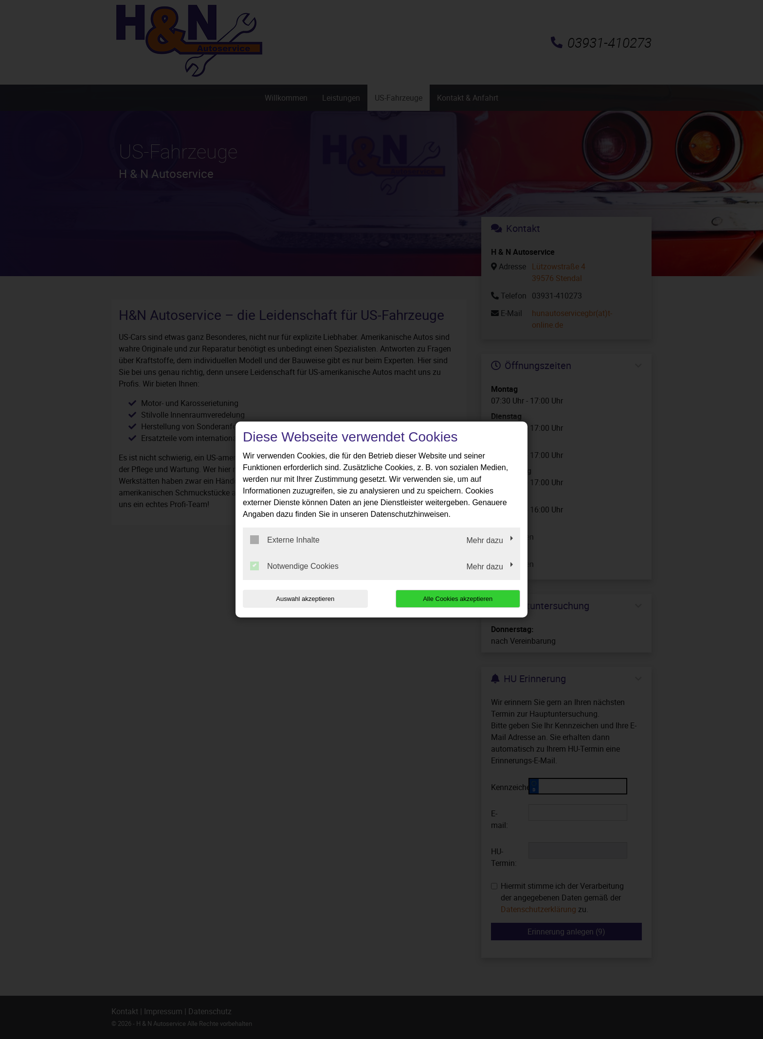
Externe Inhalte (285, 539)
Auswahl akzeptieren (305, 598)
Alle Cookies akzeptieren (457, 598)
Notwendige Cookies (294, 566)
